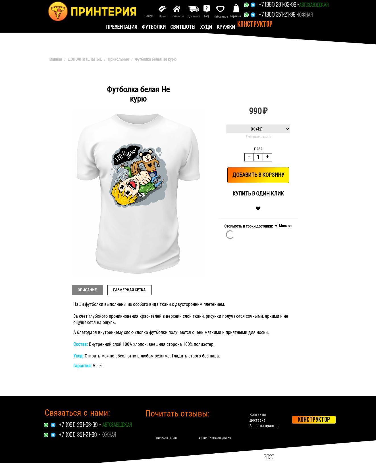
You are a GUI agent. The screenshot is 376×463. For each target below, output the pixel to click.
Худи (206, 27)
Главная (55, 59)
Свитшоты (183, 27)
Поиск (148, 16)
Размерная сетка (129, 290)
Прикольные (118, 59)
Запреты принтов (264, 426)
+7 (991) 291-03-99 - (279, 5)
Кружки (226, 27)
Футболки (154, 27)
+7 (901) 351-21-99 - (278, 15)
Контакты (258, 414)
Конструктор (255, 25)
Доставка (257, 420)
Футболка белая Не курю (155, 59)
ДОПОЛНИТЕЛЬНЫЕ (85, 59)
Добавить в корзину (258, 175)
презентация (121, 27)
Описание (87, 290)
